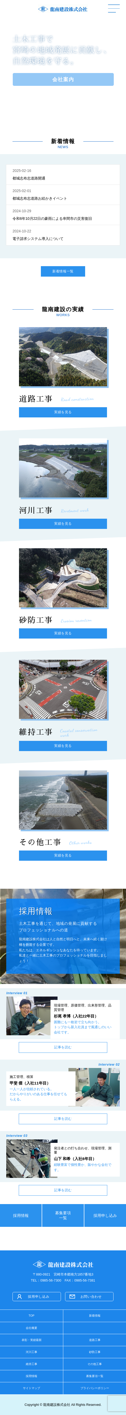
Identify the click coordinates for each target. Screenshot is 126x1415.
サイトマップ (31, 1388)
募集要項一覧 (63, 1215)
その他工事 (94, 1364)
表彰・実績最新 (32, 1339)
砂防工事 (94, 1352)
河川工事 (31, 1352)
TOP (31, 1315)
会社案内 (63, 79)
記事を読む (63, 1047)
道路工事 (94, 1339)
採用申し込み (105, 1215)
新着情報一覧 (63, 271)
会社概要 (31, 1327)
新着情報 (94, 1315)
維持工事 (31, 1364)
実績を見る (63, 412)
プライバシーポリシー (94, 1388)
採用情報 (21, 1215)
